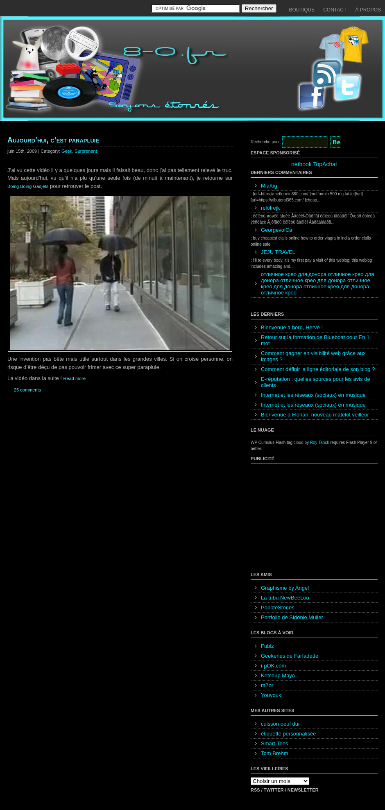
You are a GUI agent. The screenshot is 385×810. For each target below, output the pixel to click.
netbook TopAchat (314, 164)
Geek (66, 151)
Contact (334, 10)
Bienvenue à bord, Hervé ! (292, 327)
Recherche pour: (266, 142)
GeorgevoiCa (276, 230)
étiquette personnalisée (288, 734)
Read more (74, 378)
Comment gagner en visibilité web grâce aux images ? (313, 356)
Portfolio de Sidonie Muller (292, 617)
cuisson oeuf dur (280, 724)
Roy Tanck (319, 442)
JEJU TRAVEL (278, 252)
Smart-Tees (274, 743)
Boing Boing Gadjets (27, 186)
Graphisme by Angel (285, 588)
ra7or (267, 685)
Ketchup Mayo (278, 675)
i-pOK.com (273, 666)
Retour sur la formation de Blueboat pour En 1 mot (315, 340)
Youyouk (271, 695)
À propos (368, 10)
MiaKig (269, 186)
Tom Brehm (274, 753)
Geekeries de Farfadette (289, 656)
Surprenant (86, 151)
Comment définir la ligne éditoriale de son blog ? (318, 369)
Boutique (302, 10)
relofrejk (270, 208)
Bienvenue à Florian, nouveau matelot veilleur (315, 415)
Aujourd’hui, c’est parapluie (53, 140)
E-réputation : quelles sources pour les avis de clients (315, 382)
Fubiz (267, 646)
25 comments (27, 389)
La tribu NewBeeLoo (285, 598)
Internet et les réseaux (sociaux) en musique (313, 395)
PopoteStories (277, 607)
